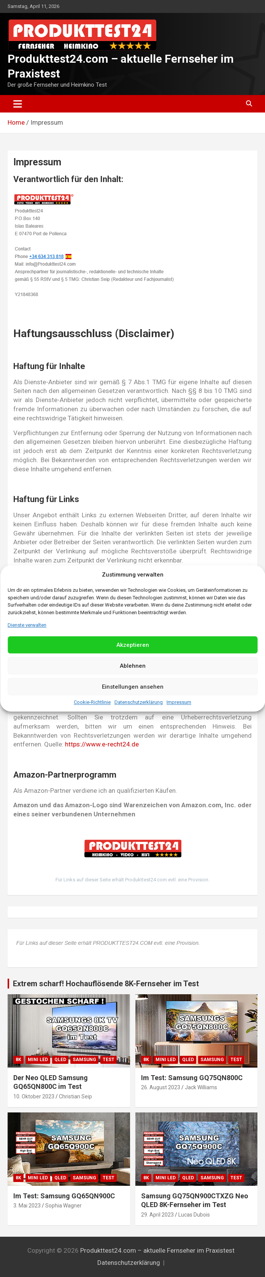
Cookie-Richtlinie (92, 702)
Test (108, 1059)
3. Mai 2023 (27, 1206)
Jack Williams (201, 1087)
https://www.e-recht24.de (102, 744)
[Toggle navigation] (18, 103)
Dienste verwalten (27, 625)
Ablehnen (133, 665)
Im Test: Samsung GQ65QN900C (64, 1196)
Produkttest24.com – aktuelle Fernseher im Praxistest (157, 1250)
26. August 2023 (160, 1087)
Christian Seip (75, 1096)
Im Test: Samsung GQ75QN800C (192, 1078)
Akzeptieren (132, 645)
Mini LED (38, 1059)
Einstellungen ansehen (132, 686)
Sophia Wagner (63, 1206)
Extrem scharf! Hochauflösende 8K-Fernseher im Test (106, 983)
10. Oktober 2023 (33, 1096)
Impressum (179, 702)
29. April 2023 (157, 1215)
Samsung (84, 1059)
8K (18, 1059)
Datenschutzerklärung (138, 702)
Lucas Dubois (194, 1215)
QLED (60, 1059)
